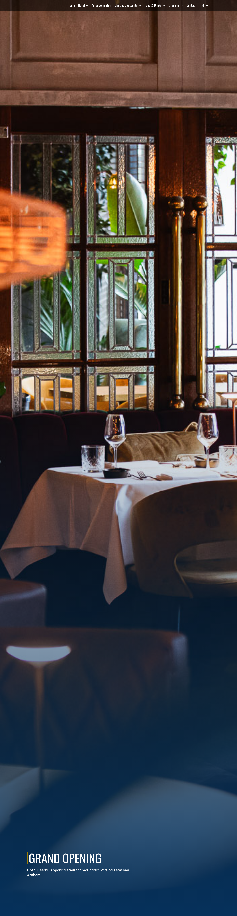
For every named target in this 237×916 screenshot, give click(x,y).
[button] (82, 5)
